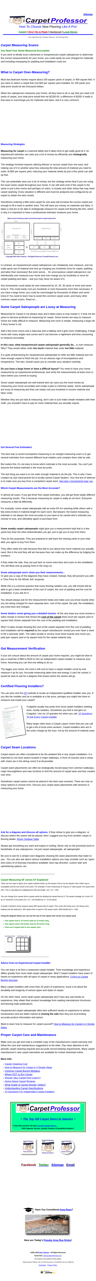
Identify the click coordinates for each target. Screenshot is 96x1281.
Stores (53, 1126)
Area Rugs (66, 1209)
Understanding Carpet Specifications (24, 1088)
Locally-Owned (44, 1126)
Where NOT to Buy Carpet (18, 1074)
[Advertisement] (48, 4)
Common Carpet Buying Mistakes (22, 1071)
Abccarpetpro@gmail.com (52, 1256)
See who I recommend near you (76, 481)
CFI (25, 693)
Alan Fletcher (44, 1252)
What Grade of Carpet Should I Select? (25, 1084)
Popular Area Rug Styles (57, 1240)
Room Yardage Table (28, 839)
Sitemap (57, 1165)
